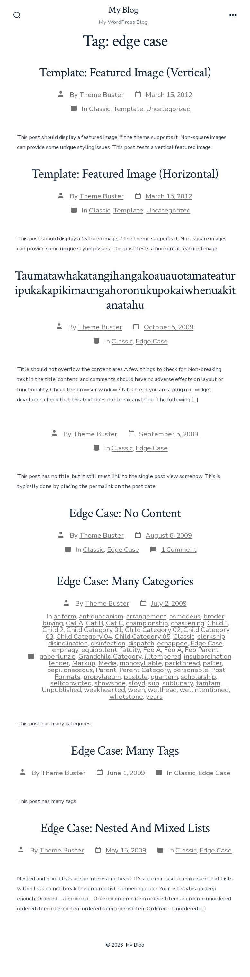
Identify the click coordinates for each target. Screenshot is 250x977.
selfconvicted (71, 683)
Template (128, 108)
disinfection (108, 643)
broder (213, 616)
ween (136, 689)
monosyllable (141, 663)
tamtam (208, 683)
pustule (136, 676)
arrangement (146, 616)
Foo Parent (202, 649)
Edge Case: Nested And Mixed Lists (125, 828)
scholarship (198, 676)
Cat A (74, 622)
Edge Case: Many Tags (125, 750)
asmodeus (185, 616)
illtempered (163, 656)
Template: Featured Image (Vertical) (125, 72)
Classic (99, 108)
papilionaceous (70, 669)
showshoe (110, 683)
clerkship (211, 636)
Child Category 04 (84, 636)
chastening (187, 622)
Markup (83, 663)
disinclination (68, 643)
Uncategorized (168, 108)
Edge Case (152, 341)
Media (107, 663)
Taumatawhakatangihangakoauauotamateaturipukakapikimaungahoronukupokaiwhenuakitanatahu (125, 290)
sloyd (137, 683)
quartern (164, 676)
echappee (172, 643)
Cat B (94, 622)
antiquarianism (101, 616)
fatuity (130, 649)
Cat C (114, 622)
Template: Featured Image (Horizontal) (125, 174)
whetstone (126, 696)
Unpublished (61, 689)
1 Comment (179, 549)
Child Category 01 (94, 629)
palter (212, 663)
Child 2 (53, 629)
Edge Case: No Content (125, 513)
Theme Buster (101, 94)
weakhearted (104, 689)
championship (147, 622)
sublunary (177, 683)
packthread (182, 663)
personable (190, 669)
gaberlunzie (58, 656)
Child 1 (217, 622)
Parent (106, 669)
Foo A (152, 649)
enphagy (65, 649)
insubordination (207, 656)
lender (59, 663)
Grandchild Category (110, 656)
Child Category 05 (142, 636)
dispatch (141, 643)
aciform (65, 616)
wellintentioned (204, 689)
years (154, 696)
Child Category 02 (153, 629)
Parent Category (144, 669)
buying (52, 622)
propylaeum (102, 676)
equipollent (99, 649)
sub (153, 683)
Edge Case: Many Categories (125, 581)
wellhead (162, 689)
